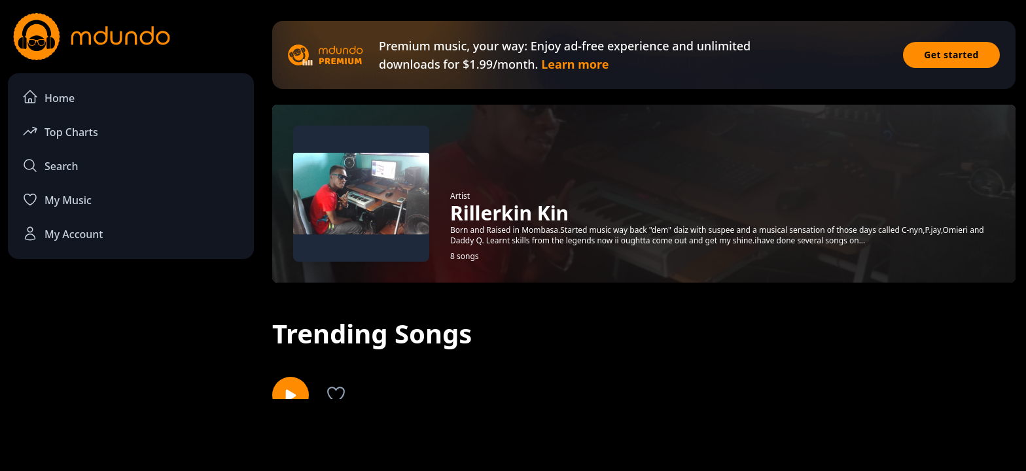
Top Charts (60, 131)
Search (50, 165)
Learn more (575, 64)
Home (48, 97)
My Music (57, 199)
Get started (951, 54)
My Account (62, 233)
